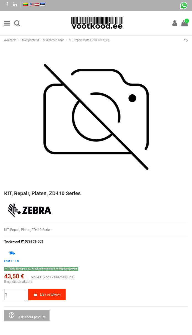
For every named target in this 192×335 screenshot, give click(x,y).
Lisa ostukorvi (47, 294)
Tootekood (12, 241)
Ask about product (26, 315)
